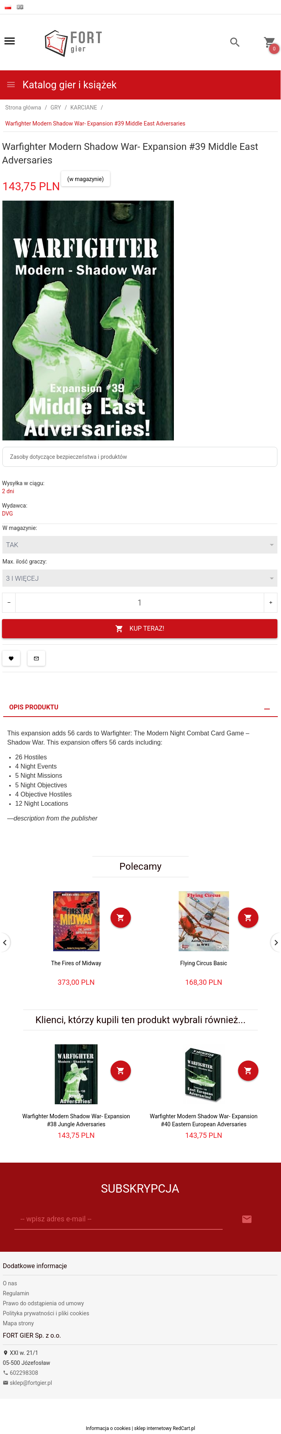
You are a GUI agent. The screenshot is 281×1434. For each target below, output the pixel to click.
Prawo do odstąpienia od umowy (43, 1303)
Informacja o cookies (108, 1428)
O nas (10, 1283)
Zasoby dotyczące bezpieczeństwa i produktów (68, 457)
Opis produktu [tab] (33, 707)
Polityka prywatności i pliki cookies (46, 1313)
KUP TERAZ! (139, 629)
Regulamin (16, 1293)
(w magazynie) (85, 179)
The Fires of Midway (76, 963)
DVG (7, 513)
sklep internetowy (153, 1428)
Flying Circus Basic (203, 963)
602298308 (20, 1373)
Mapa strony (18, 1323)
